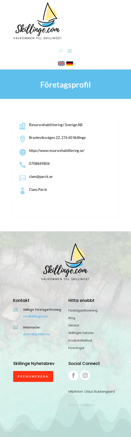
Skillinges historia (80, 333)
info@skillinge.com (35, 316)
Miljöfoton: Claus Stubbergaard (91, 391)
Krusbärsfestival (80, 340)
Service (73, 325)
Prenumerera (33, 376)
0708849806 (39, 163)
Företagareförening (82, 310)
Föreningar (76, 348)
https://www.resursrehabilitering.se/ (56, 150)
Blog (71, 318)
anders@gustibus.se (36, 334)
